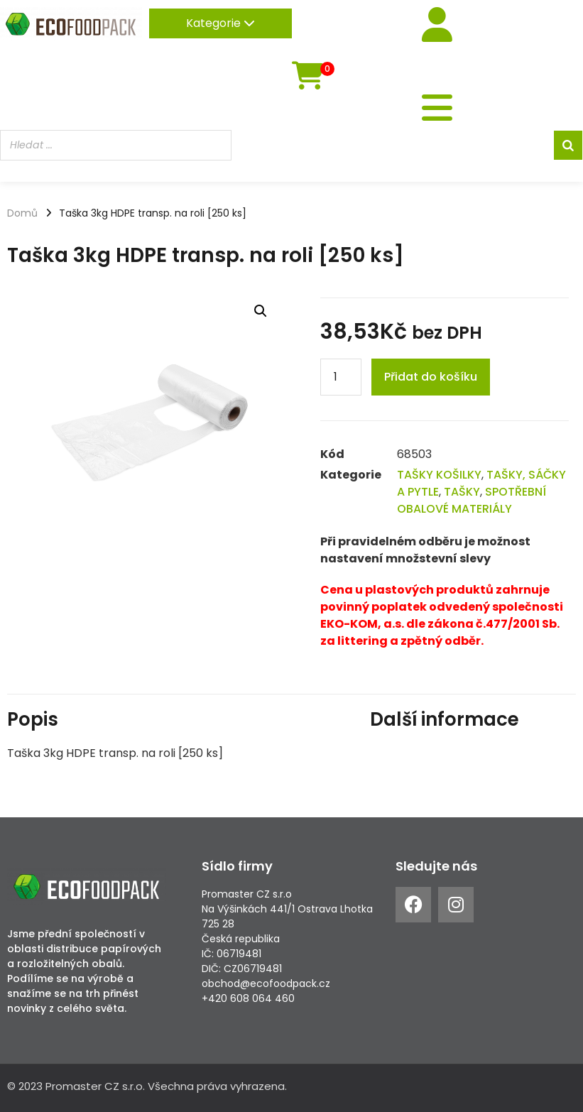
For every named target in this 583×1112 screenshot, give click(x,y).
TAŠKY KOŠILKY (439, 475)
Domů (22, 213)
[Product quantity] (340, 377)
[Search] (568, 146)
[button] (260, 311)
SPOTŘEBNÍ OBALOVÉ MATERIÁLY (471, 500)
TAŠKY (462, 492)
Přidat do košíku (430, 377)
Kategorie (220, 23)
